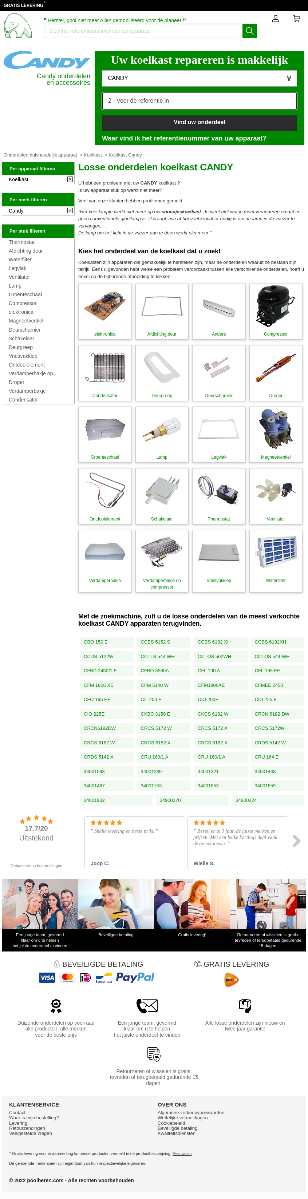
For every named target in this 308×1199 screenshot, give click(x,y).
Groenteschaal (25, 294)
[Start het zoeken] (249, 31)
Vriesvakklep (23, 356)
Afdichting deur (26, 251)
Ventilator (19, 277)
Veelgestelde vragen (30, 1133)
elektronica (21, 312)
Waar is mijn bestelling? (34, 1117)
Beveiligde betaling (177, 1128)
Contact (17, 1112)
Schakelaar (21, 338)
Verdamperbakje (27, 391)
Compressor (22, 303)
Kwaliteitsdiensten (177, 1133)
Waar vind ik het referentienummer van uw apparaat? (184, 138)
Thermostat (22, 242)
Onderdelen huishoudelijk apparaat (40, 155)
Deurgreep (21, 347)
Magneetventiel (26, 321)
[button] (199, 78)
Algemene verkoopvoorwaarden (191, 1112)
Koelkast (93, 155)
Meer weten (182, 1154)
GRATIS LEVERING (23, 5)
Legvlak (17, 268)
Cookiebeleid (171, 1123)
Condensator (23, 400)
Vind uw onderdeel (199, 122)
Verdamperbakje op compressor (31, 373)
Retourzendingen (27, 1128)
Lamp (15, 286)
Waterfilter (20, 259)
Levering (18, 1123)
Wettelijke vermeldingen (183, 1117)
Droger (16, 382)
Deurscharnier (25, 330)
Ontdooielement (27, 365)
